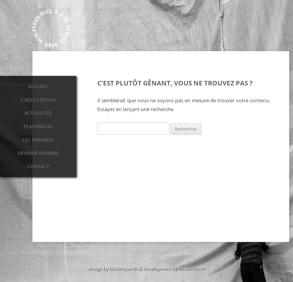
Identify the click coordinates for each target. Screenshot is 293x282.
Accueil (38, 86)
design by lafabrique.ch (112, 268)
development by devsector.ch (174, 268)
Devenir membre (38, 153)
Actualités (38, 113)
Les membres (38, 140)
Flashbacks (38, 126)
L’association (38, 100)
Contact (38, 166)
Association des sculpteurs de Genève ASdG (51, 28)
